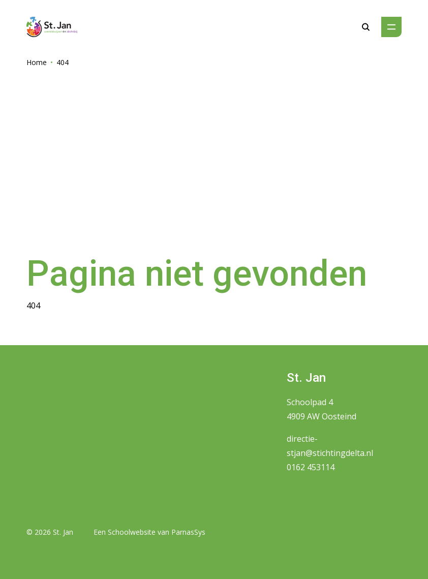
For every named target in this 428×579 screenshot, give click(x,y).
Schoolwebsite (132, 532)
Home (36, 62)
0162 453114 (310, 467)
